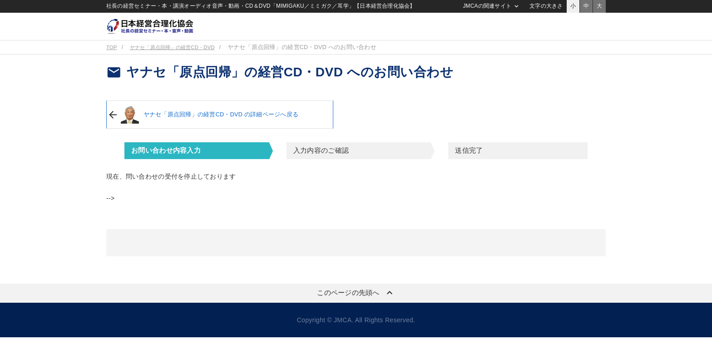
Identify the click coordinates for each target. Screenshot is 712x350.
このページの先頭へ (356, 305)
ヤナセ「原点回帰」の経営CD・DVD (180, 60)
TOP (112, 60)
